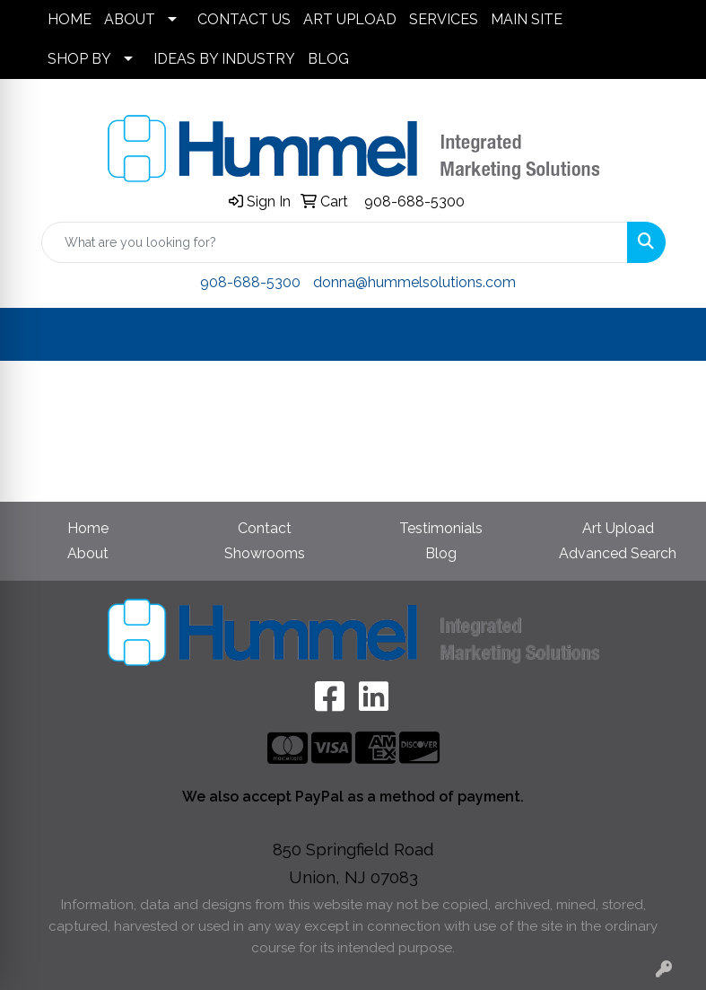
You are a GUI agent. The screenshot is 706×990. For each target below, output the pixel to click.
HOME (70, 19)
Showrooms (264, 553)
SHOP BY (79, 58)
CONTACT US (244, 19)
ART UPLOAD (350, 19)
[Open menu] (670, 335)
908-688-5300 (414, 201)
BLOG (328, 58)
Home (88, 528)
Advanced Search (617, 553)
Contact (265, 528)
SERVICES (443, 19)
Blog (441, 553)
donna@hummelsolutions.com (414, 282)
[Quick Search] (334, 242)
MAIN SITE (526, 19)
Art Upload (618, 528)
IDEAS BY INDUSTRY (224, 58)
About (88, 553)
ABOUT (129, 19)
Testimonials (441, 528)
